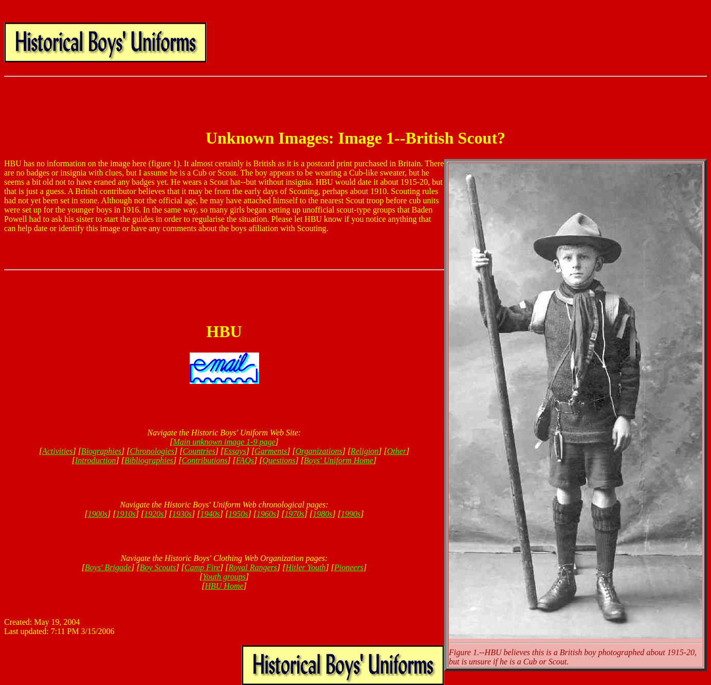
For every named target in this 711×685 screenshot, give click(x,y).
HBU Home (224, 586)
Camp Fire (202, 567)
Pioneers (348, 567)
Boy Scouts (158, 567)
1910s (125, 514)
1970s (294, 514)
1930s (182, 514)
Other (396, 451)
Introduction (95, 460)
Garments (270, 451)
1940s (210, 514)
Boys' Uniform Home (338, 460)
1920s (153, 514)
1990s (350, 514)
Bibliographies (148, 460)
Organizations (319, 451)
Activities (57, 451)
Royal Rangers (252, 567)
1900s (97, 514)
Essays (235, 451)
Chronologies (152, 451)
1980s (322, 514)
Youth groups (224, 576)
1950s (238, 514)
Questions (279, 460)
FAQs (245, 460)
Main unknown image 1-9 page (224, 441)
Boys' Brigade (108, 567)
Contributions (204, 460)
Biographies (101, 451)
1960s (266, 514)
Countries (199, 451)
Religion (364, 451)
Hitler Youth (305, 567)
